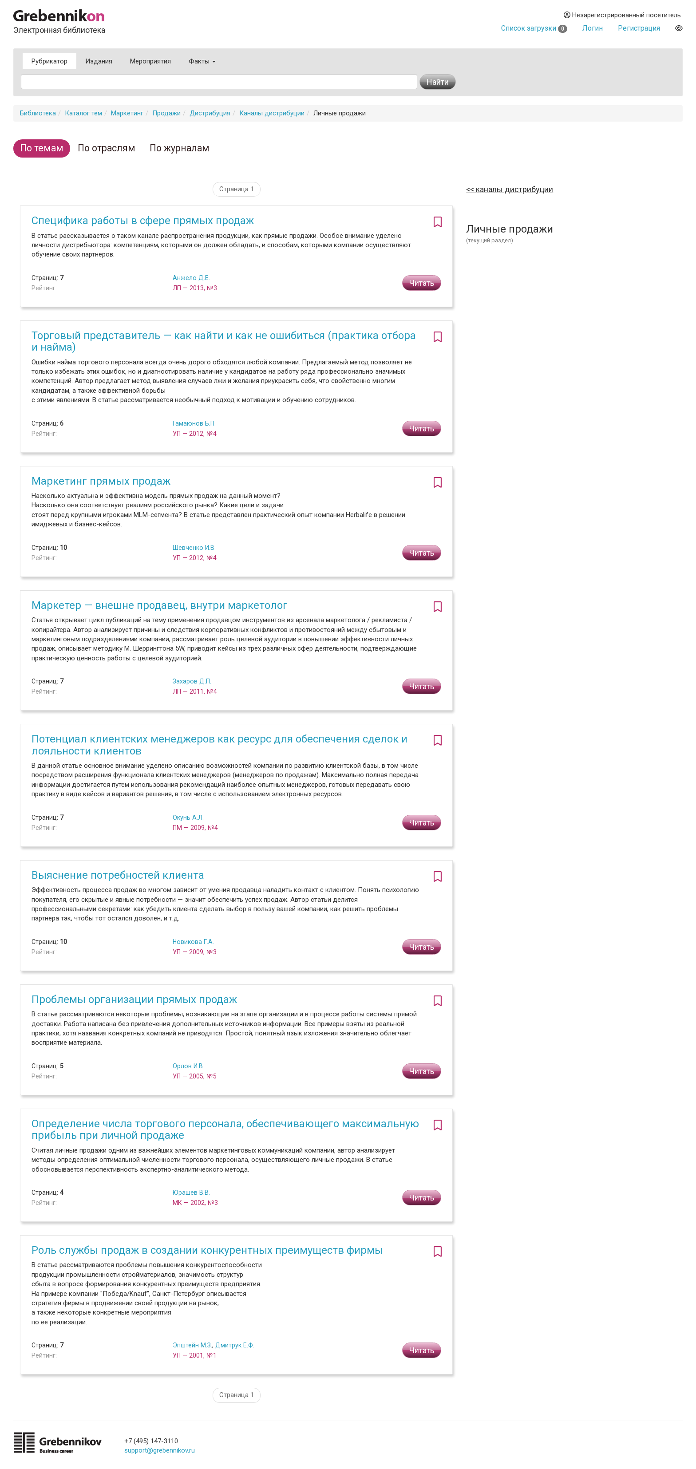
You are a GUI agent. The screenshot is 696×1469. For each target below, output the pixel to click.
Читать (421, 283)
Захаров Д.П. (192, 681)
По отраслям (106, 148)
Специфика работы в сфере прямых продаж (143, 220)
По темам (41, 148)
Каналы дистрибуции (271, 113)
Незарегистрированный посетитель (622, 15)
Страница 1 (236, 189)
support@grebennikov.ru (159, 1450)
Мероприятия (150, 61)
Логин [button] (592, 28)
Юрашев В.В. (191, 1192)
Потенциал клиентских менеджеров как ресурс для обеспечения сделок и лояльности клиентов (219, 745)
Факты (202, 61)
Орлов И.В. (188, 1066)
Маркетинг (127, 113)
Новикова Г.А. (193, 941)
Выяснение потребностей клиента (118, 875)
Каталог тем (83, 113)
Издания (98, 61)
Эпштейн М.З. (192, 1345)
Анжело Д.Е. (191, 277)
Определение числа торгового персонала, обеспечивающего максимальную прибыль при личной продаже (225, 1129)
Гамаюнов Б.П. (194, 423)
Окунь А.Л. (188, 817)
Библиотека (38, 113)
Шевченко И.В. (194, 547)
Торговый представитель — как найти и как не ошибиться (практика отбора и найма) (224, 341)
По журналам (180, 148)
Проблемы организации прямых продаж (134, 999)
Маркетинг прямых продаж (101, 481)
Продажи (166, 113)
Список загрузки (534, 28)
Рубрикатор (49, 61)
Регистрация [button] (639, 28)
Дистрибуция (210, 113)
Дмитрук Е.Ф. (234, 1345)
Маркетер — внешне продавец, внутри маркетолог (160, 605)
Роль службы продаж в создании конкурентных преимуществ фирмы (207, 1250)
